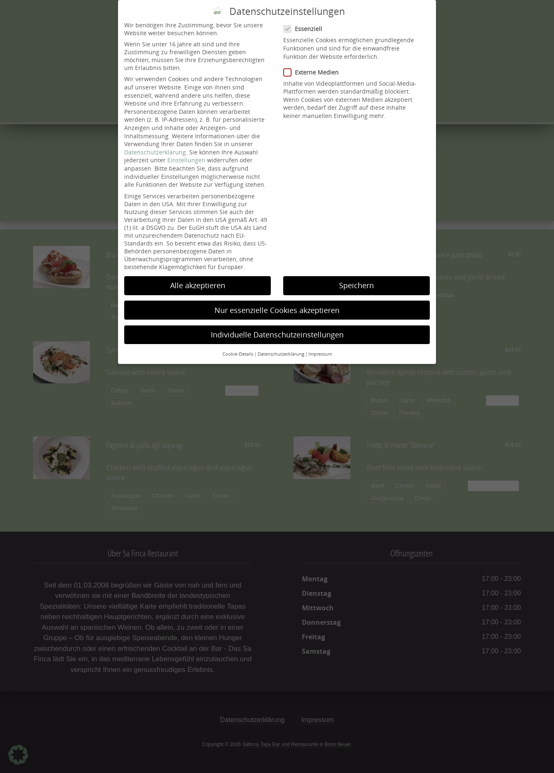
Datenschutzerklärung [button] (281, 354)
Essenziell (305, 29)
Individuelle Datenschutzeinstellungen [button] (277, 335)
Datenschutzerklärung (155, 152)
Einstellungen (186, 160)
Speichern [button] (356, 285)
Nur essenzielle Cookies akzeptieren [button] (277, 310)
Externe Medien (313, 72)
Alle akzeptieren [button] (197, 285)
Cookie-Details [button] (237, 354)
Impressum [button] (320, 354)
